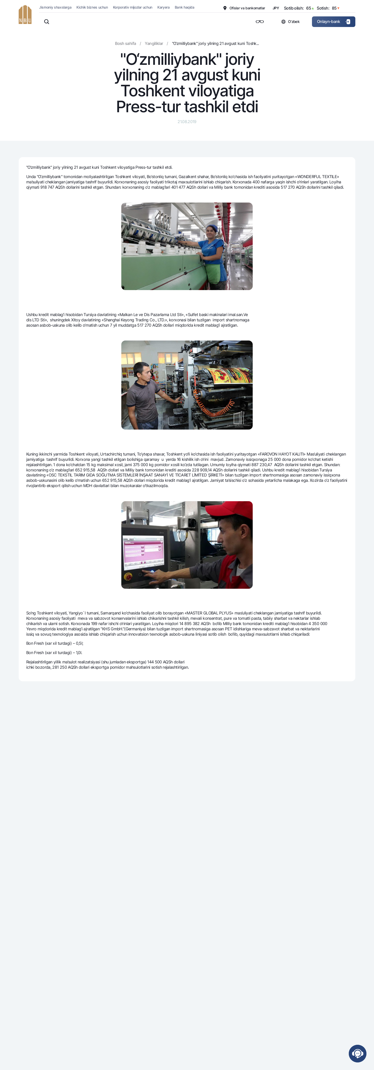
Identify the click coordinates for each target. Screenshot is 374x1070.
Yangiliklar (154, 43)
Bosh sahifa (125, 43)
